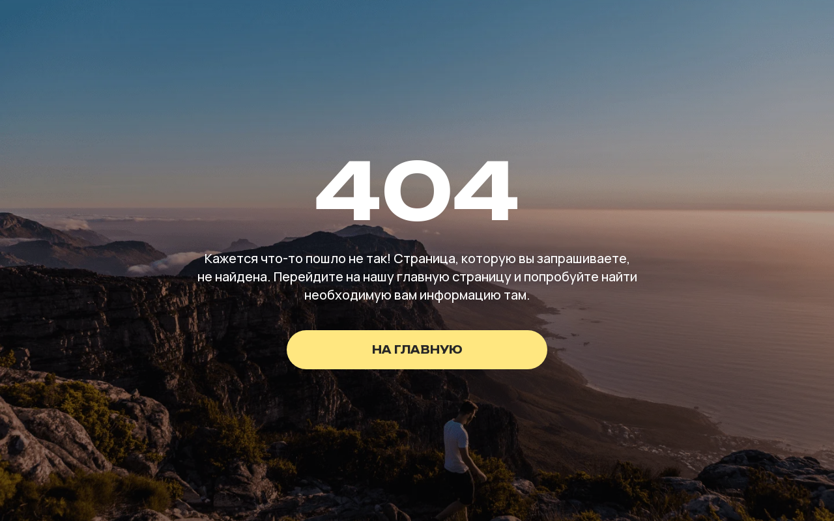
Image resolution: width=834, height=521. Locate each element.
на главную (417, 349)
